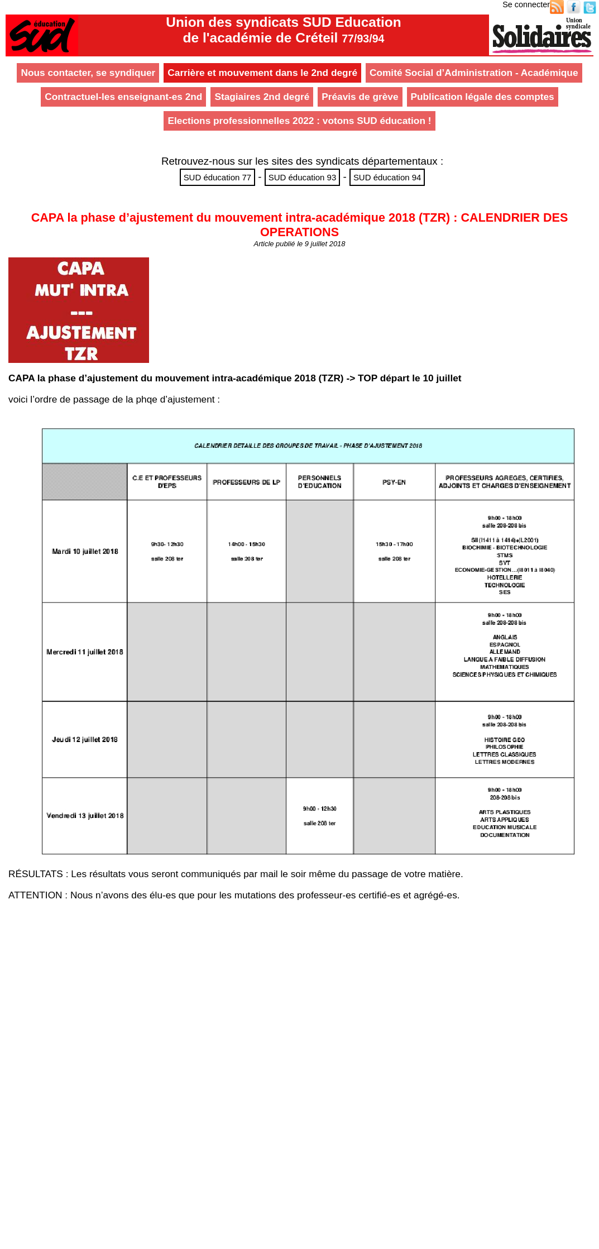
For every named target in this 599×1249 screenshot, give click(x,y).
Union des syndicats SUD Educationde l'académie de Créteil (283, 30)
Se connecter (526, 4)
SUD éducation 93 (303, 177)
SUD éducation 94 (387, 177)
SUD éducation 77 (218, 177)
